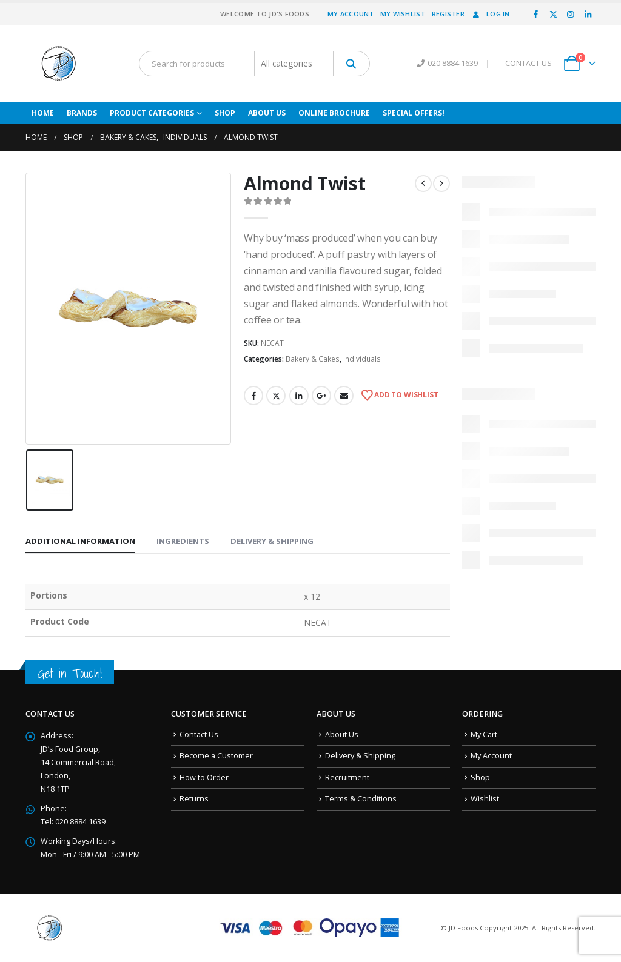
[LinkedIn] (588, 14)
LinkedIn (299, 395)
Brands (82, 113)
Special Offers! (414, 113)
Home (43, 113)
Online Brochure (334, 113)
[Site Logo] (58, 63)
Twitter (276, 395)
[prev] (423, 183)
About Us (267, 113)
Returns (194, 799)
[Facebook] (536, 14)
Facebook (253, 395)
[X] (553, 14)
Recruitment (347, 777)
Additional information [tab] (80, 541)
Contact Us (199, 734)
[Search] (351, 63)
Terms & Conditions (361, 799)
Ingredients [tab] (182, 541)
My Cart (484, 734)
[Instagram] (571, 14)
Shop (225, 113)
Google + (321, 395)
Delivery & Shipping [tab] (272, 541)
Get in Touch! (70, 673)
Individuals (362, 359)
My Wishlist (403, 13)
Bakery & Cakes (313, 359)
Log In (490, 13)
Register (448, 13)
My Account (350, 13)
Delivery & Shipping (360, 756)
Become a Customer (216, 756)
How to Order (204, 777)
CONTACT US (528, 63)
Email (344, 395)
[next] (441, 183)
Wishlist (485, 799)
